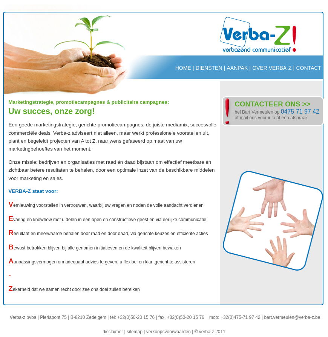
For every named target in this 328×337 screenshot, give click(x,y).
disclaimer (113, 331)
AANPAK (237, 68)
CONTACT (308, 68)
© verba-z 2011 (210, 331)
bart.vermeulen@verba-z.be (292, 317)
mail (244, 117)
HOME (183, 68)
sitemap (135, 331)
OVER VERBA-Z (271, 68)
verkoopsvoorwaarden (168, 331)
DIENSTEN (209, 68)
